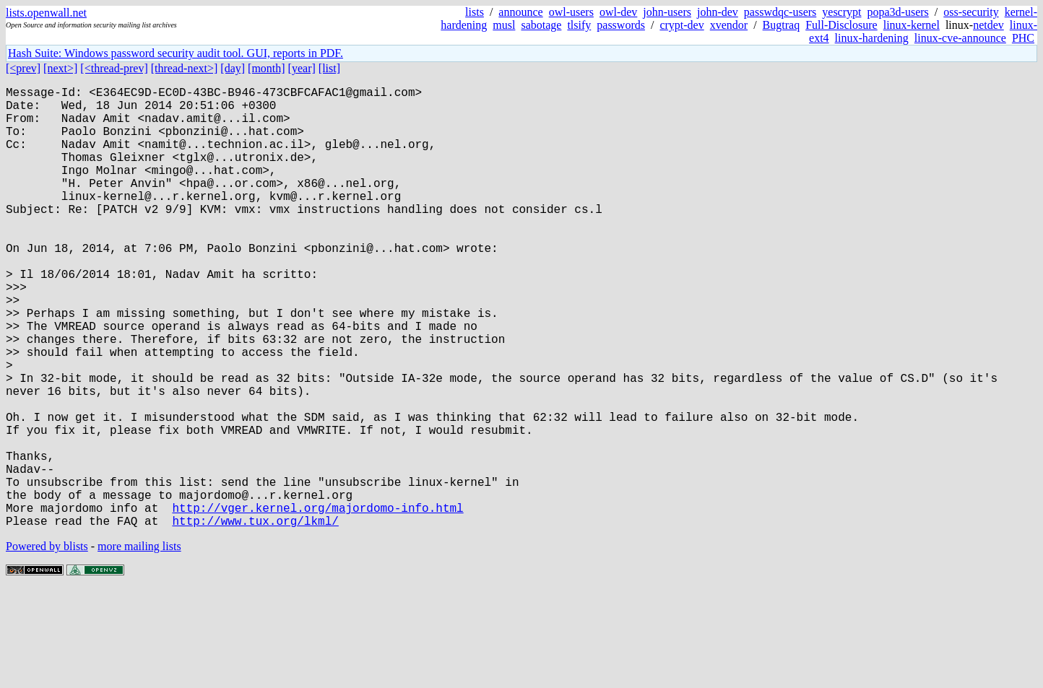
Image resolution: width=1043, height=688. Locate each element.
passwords (621, 25)
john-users (667, 12)
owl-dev (618, 12)
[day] (232, 68)
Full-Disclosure (841, 25)
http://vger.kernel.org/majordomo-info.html (317, 603)
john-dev (717, 12)
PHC (1023, 38)
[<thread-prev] (113, 68)
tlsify (579, 25)
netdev (988, 25)
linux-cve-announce (960, 38)
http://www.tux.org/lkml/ (255, 619)
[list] (329, 68)
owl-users (571, 12)
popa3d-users (897, 12)
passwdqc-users (780, 12)
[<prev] (23, 68)
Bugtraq (781, 25)
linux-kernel (911, 25)
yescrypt (841, 12)
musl (504, 25)
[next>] (60, 68)
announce (520, 12)
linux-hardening (872, 38)
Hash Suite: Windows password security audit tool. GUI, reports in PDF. (175, 53)
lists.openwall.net (46, 12)
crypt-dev (681, 25)
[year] (302, 68)
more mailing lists (139, 644)
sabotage (541, 25)
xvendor (729, 25)
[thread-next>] (184, 68)
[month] (266, 68)
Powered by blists (47, 644)
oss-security (970, 12)
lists (474, 12)
